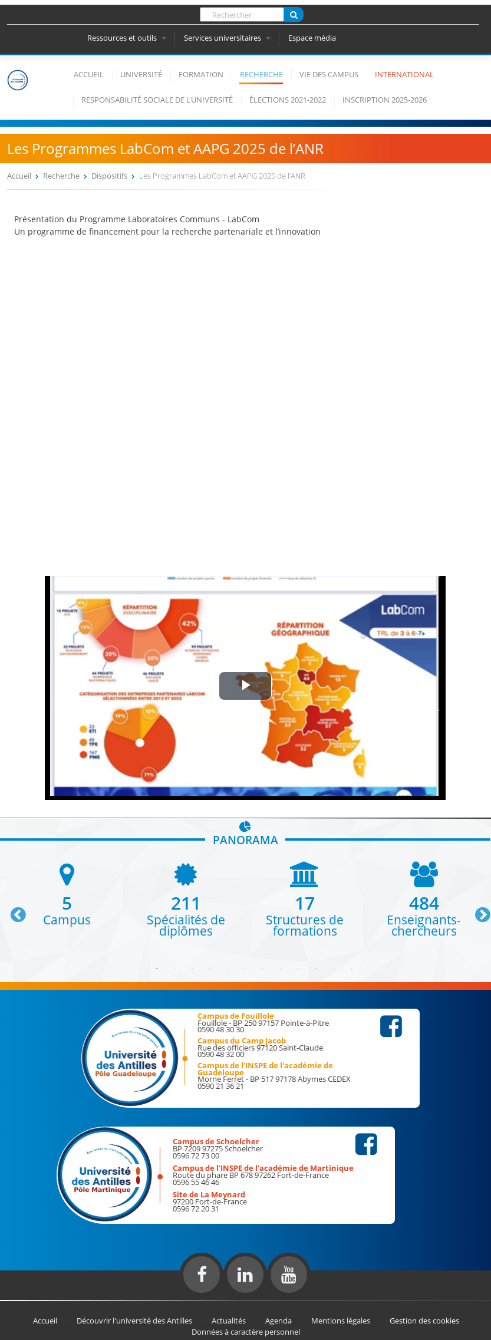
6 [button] (227, 968)
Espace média (312, 37)
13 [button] (351, 968)
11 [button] (316, 968)
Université (141, 74)
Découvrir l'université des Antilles (134, 1320)
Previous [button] (13, 910)
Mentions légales (340, 1320)
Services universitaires (227, 37)
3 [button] (174, 968)
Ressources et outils (126, 37)
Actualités (229, 1320)
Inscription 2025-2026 (384, 99)
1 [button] (139, 968)
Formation (201, 74)
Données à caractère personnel (246, 1331)
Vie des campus (328, 74)
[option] (66, 893)
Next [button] (477, 910)
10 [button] (298, 968)
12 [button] (334, 968)
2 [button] (157, 968)
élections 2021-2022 (287, 99)
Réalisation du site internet (39, 1297)
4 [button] (192, 968)
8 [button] (263, 968)
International (404, 74)
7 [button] (245, 968)
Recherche (261, 74)
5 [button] (210, 968)
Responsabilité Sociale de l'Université (157, 99)
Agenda (278, 1320)
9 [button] (280, 968)
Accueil (89, 74)
